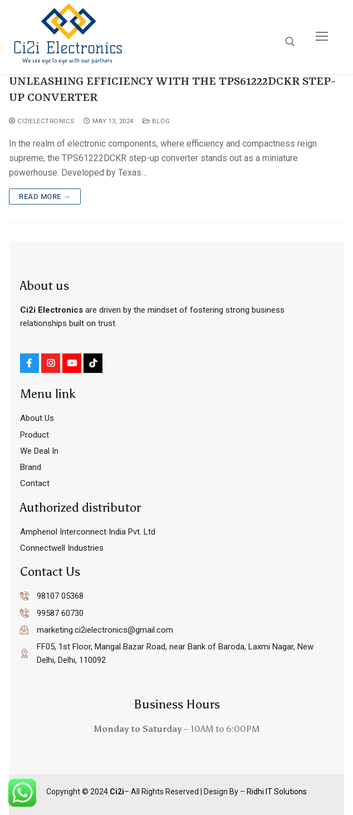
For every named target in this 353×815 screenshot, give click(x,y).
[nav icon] (322, 36)
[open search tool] (290, 42)
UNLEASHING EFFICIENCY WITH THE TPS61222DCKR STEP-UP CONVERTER (172, 90)
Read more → (45, 196)
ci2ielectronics (42, 121)
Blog (156, 121)
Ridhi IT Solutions (276, 791)
